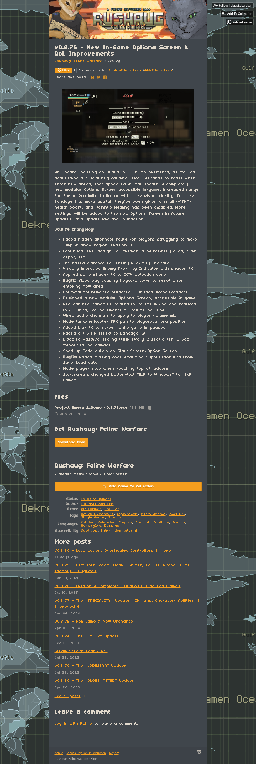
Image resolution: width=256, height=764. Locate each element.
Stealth (114, 517)
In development (96, 499)
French (179, 522)
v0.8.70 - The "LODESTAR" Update (90, 666)
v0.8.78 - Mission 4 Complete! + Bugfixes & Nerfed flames (118, 586)
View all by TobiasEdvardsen (86, 753)
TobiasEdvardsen (125, 70)
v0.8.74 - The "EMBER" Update (87, 636)
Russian (111, 526)
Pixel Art (177, 514)
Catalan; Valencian (98, 522)
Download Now (71, 442)
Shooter (112, 509)
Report (114, 753)
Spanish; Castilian (152, 522)
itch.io (59, 753)
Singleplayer (93, 517)
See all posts (68, 696)
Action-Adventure (97, 514)
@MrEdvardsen (158, 70)
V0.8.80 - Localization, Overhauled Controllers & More (113, 551)
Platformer (91, 509)
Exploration (127, 514)
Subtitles (89, 531)
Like (63, 70)
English (125, 522)
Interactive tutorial (119, 531)
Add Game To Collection (128, 486)
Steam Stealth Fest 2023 (81, 651)
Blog (93, 759)
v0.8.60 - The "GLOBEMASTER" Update (94, 681)
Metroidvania (153, 514)
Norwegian (91, 526)
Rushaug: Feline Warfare (78, 61)
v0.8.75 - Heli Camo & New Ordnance (94, 621)
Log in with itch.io (73, 723)
